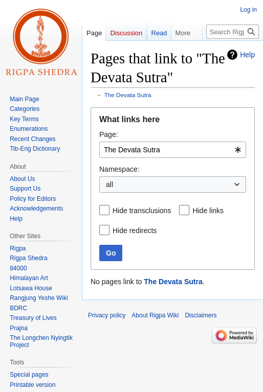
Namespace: (119, 169)
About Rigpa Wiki (155, 315)
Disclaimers (200, 315)
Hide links (208, 210)
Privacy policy (106, 315)
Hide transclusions (142, 210)
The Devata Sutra (127, 94)
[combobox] (172, 150)
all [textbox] (109, 184)
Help (247, 55)
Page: (108, 134)
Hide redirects (135, 230)
